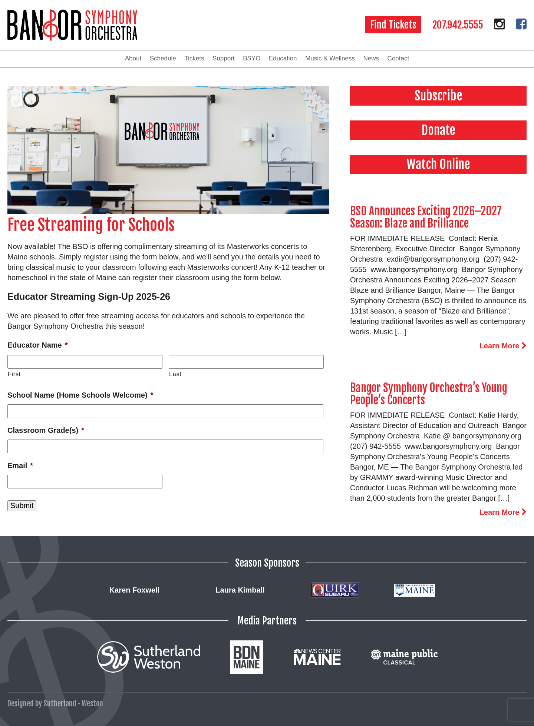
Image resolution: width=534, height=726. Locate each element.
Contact (398, 58)
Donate (438, 130)
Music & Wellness (330, 58)
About (133, 58)
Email (20, 465)
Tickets (194, 58)
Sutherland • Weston (73, 703)
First (14, 374)
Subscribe (438, 95)
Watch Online (438, 164)
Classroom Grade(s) (45, 430)
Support (223, 58)
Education (283, 58)
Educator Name (37, 345)
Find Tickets (393, 25)
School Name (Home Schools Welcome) (80, 395)
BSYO (251, 58)
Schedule (163, 58)
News (371, 58)
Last (175, 374)
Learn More (503, 346)
